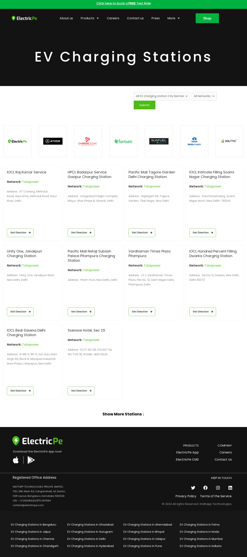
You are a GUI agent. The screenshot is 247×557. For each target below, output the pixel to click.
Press (155, 18)
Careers (113, 18)
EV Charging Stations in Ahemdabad (148, 525)
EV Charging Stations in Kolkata (200, 546)
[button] (123, 417)
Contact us (135, 18)
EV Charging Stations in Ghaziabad (90, 525)
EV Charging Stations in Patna (199, 525)
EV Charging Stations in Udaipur (144, 539)
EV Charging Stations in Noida (199, 532)
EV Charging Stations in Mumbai (201, 539)
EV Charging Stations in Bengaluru (33, 525)
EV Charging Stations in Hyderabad (90, 546)
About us (66, 18)
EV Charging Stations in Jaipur (31, 532)
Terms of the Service (216, 496)
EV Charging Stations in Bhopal (144, 532)
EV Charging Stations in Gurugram (90, 532)
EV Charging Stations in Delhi (86, 539)
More (173, 18)
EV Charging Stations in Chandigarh (34, 546)
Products (90, 18)
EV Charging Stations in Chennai (32, 539)
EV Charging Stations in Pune (143, 546)
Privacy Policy (185, 496)
